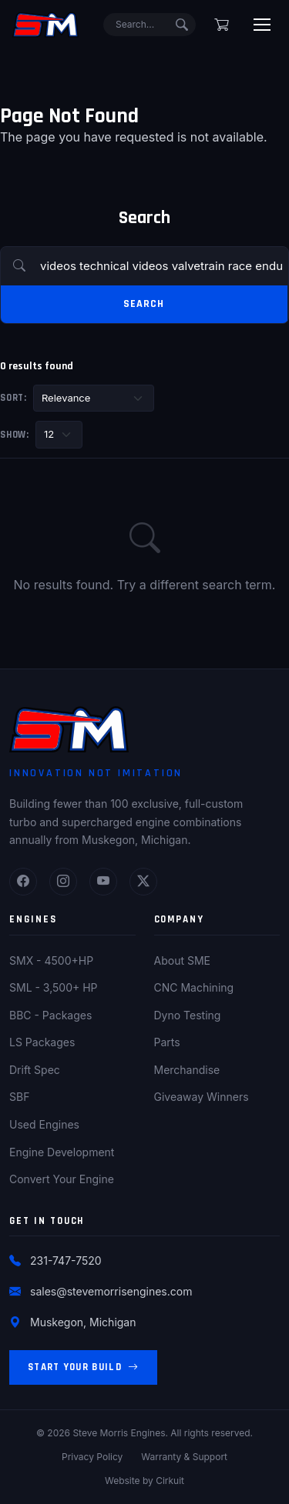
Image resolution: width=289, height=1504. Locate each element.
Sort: (13, 398)
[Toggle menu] (262, 24)
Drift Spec (34, 1069)
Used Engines (44, 1124)
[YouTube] (103, 881)
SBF (19, 1096)
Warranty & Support (184, 1456)
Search (143, 304)
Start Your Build (83, 1367)
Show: (14, 435)
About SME (182, 960)
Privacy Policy (92, 1456)
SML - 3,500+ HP (53, 987)
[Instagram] (63, 881)
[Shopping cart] (221, 24)
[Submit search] (182, 24)
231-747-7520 (66, 1260)
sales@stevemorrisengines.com (111, 1291)
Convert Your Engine (61, 1179)
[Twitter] (143, 881)
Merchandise (187, 1069)
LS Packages (42, 1042)
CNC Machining (194, 987)
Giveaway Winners (201, 1096)
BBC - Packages (50, 1015)
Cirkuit (170, 1480)
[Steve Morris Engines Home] (45, 24)
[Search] (149, 24)
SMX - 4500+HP (51, 960)
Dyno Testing (187, 1015)
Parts (167, 1042)
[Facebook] (23, 881)
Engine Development (61, 1152)
